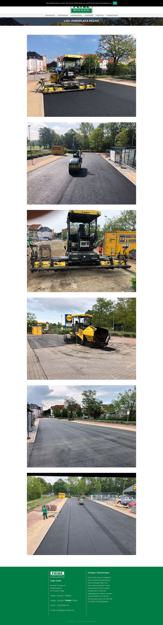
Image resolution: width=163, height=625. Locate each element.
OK (115, 3)
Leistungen (63, 15)
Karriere (89, 15)
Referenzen (76, 15)
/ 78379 (74, 601)
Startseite (50, 15)
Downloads (112, 15)
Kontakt (100, 15)
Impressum (71, 621)
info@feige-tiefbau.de (65, 610)
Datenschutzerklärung (86, 621)
